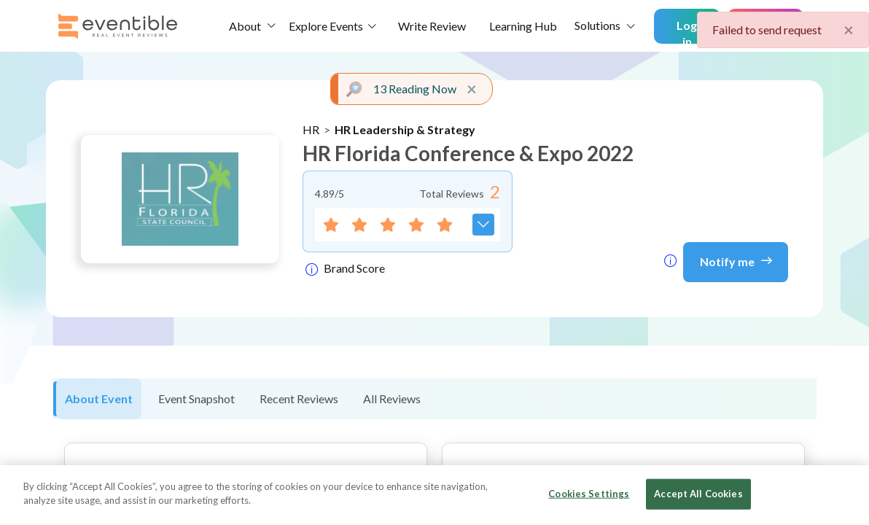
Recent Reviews (299, 398)
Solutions (597, 25)
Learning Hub (523, 26)
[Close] (846, 494)
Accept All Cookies (698, 493)
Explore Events (326, 26)
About (245, 26)
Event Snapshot (196, 398)
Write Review (432, 26)
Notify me (736, 260)
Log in (687, 31)
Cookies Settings (588, 493)
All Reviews (392, 398)
